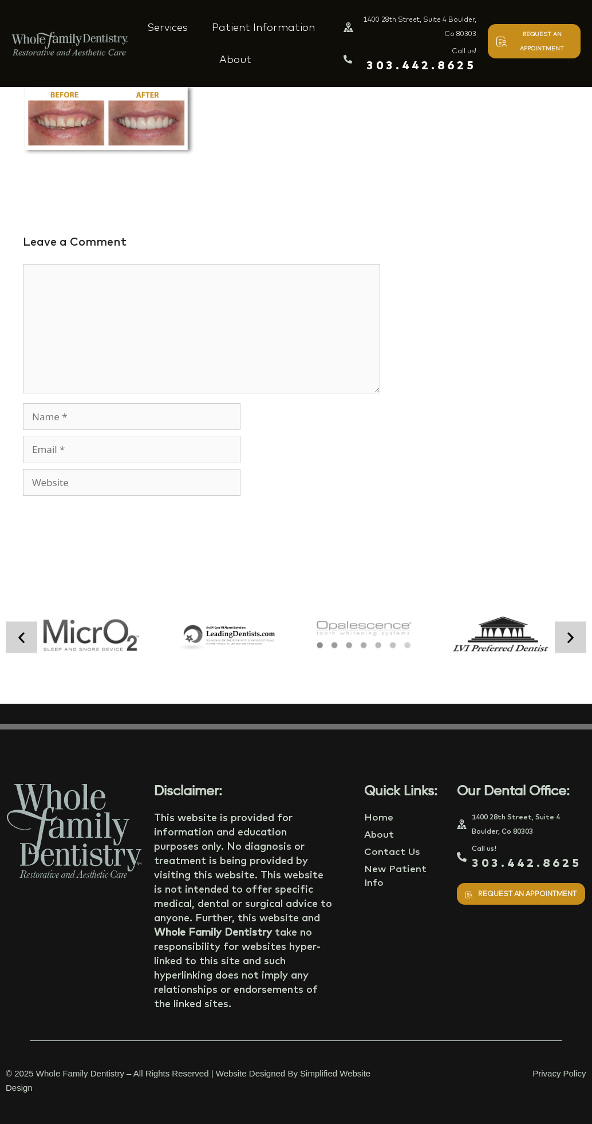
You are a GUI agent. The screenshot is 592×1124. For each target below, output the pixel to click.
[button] (21, 637)
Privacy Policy (559, 1073)
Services (167, 27)
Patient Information (263, 27)
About (235, 59)
